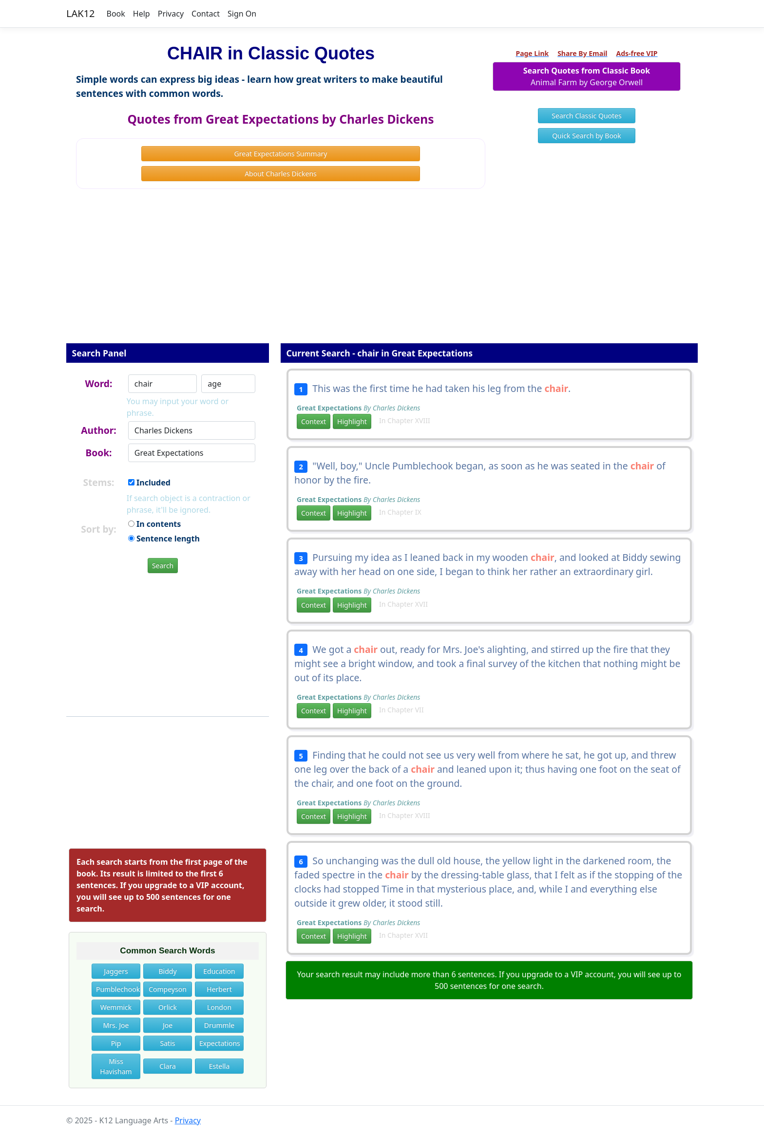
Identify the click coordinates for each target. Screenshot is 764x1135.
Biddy (167, 971)
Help (141, 13)
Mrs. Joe (116, 1025)
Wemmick (116, 1007)
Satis (167, 1043)
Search (162, 565)
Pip (116, 1043)
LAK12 (80, 13)
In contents (154, 524)
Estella (219, 1066)
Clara (167, 1066)
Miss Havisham (116, 1066)
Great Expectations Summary (280, 153)
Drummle (219, 1025)
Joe (167, 1025)
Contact (205, 13)
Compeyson (168, 989)
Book (116, 13)
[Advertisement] (382, 273)
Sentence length (164, 538)
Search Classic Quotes (586, 115)
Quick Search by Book (586, 135)
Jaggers (116, 971)
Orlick (167, 1007)
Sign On (242, 13)
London (219, 1007)
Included (149, 482)
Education (219, 971)
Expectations (219, 1043)
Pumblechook (118, 989)
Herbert (219, 989)
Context (313, 421)
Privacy (171, 13)
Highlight (352, 421)
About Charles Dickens (281, 173)
